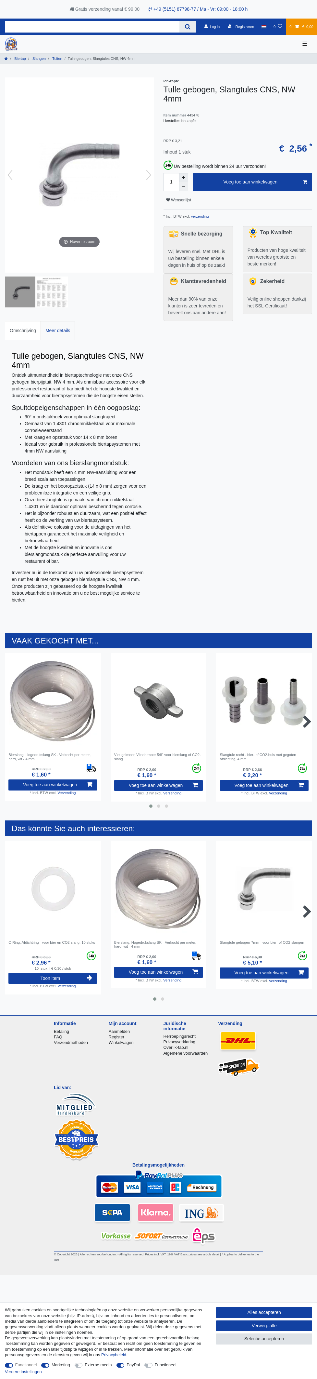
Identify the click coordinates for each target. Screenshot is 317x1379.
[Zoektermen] (92, 27)
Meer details (57, 330)
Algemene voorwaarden (185, 1053)
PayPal (133, 1364)
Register (116, 1036)
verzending (199, 216)
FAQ (58, 1036)
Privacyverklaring (179, 1041)
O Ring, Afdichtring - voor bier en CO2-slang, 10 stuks (51, 942)
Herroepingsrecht (179, 1036)
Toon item (66, 978)
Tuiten (56, 59)
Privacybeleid (113, 1354)
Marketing (61, 1364)
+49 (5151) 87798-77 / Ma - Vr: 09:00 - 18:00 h (198, 9)
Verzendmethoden (71, 1042)
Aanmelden (119, 1031)
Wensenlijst (178, 200)
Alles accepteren (264, 1312)
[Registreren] (241, 27)
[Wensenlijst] (278, 27)
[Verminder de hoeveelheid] (183, 186)
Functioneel (26, 1364)
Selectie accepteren (264, 1338)
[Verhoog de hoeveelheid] (183, 177)
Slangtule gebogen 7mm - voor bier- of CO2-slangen (262, 942)
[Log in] (212, 27)
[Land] (264, 27)
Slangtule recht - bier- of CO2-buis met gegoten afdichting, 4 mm (258, 757)
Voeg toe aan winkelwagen (265, 182)
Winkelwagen (121, 1042)
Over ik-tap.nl (175, 1047)
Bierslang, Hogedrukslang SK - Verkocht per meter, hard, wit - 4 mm (49, 757)
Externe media (98, 1364)
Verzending (66, 793)
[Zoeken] (187, 27)
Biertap (19, 59)
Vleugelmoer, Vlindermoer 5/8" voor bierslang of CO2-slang (157, 757)
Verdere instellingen (23, 1371)
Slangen (38, 59)
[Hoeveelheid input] (171, 182)
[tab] (23, 330)
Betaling (61, 1031)
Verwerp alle (264, 1325)
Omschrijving (23, 330)
